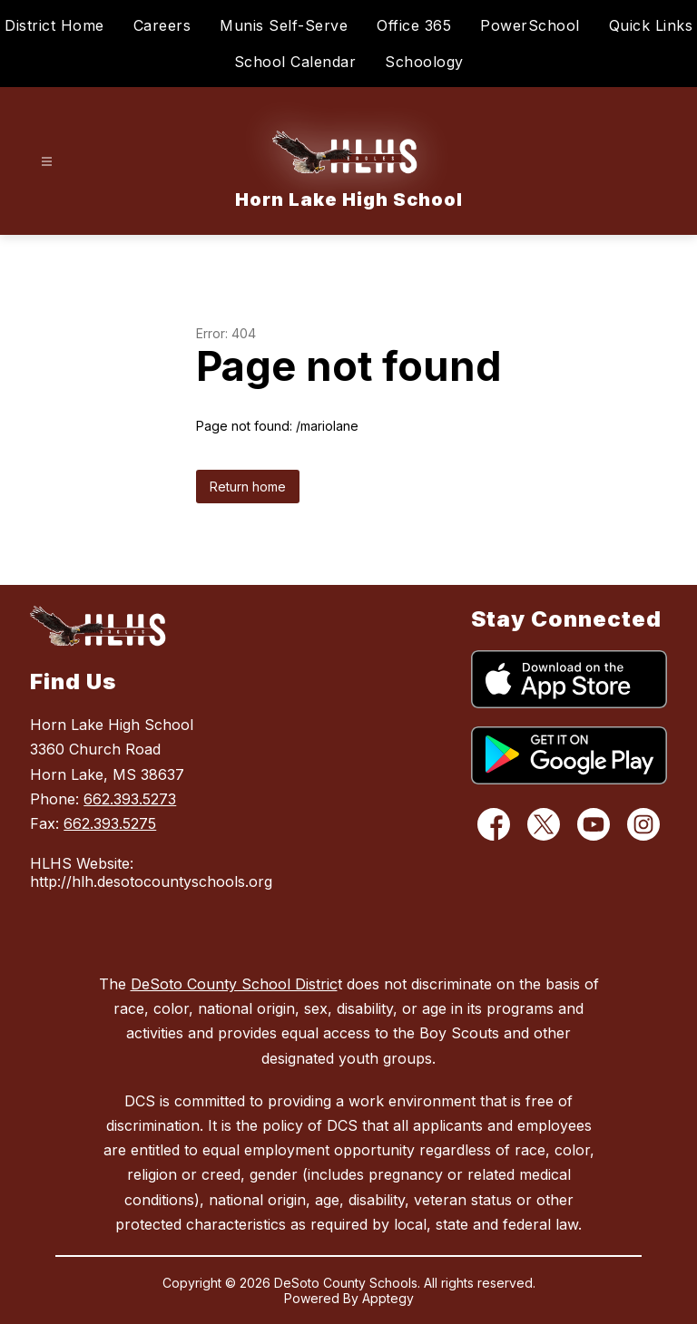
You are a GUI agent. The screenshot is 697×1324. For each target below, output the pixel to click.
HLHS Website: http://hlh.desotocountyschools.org (131, 872)
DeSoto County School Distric (234, 984)
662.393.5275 (110, 823)
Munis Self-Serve (284, 25)
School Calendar (295, 62)
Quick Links (651, 25)
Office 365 (414, 25)
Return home (248, 486)
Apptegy (388, 1298)
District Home (54, 25)
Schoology (424, 62)
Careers (162, 25)
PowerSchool (530, 25)
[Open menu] (46, 161)
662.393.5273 (129, 799)
